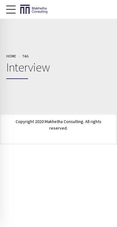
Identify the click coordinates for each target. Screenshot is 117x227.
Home (11, 56)
